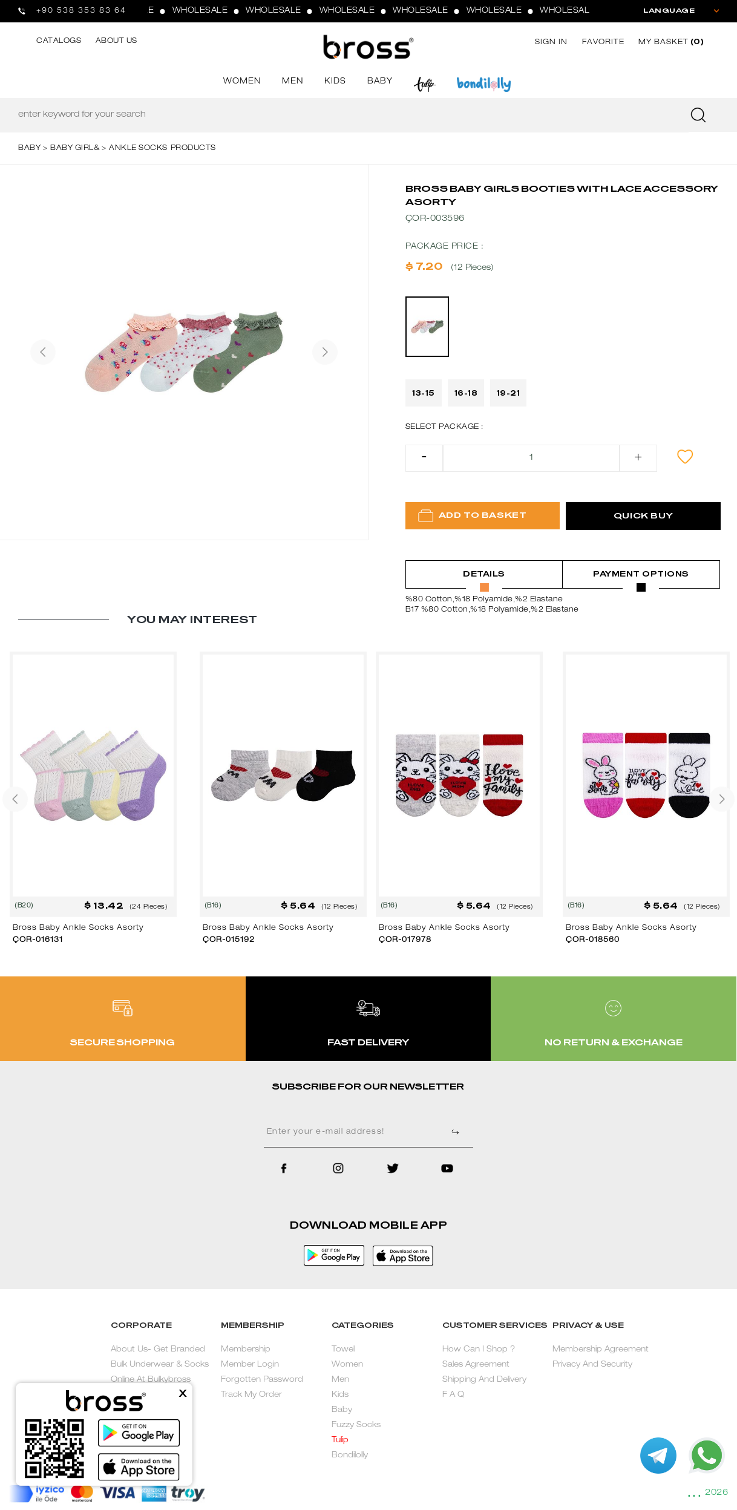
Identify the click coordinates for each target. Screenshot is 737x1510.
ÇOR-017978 (405, 940)
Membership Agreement (600, 1350)
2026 (716, 1493)
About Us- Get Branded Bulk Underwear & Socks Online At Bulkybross (160, 1365)
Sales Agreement (475, 1365)
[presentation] (43, 352)
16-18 (466, 393)
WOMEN (242, 82)
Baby (342, 1410)
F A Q (453, 1395)
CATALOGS (58, 41)
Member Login (250, 1365)
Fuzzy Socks (356, 1426)
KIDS (335, 82)
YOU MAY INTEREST (192, 620)
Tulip (340, 1441)
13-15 (423, 393)
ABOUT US (116, 41)
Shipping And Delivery (484, 1380)
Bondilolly (350, 1456)
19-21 (508, 393)
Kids (340, 1395)
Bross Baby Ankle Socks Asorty (78, 928)
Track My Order (251, 1395)
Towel (343, 1350)
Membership (245, 1350)
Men (340, 1380)
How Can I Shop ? (478, 1350)
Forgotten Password (262, 1380)
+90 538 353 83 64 (81, 11)
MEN (292, 82)
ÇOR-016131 (38, 940)
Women (347, 1365)
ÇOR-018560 (593, 940)
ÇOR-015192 (229, 940)
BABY (380, 82)
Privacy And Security (592, 1365)
